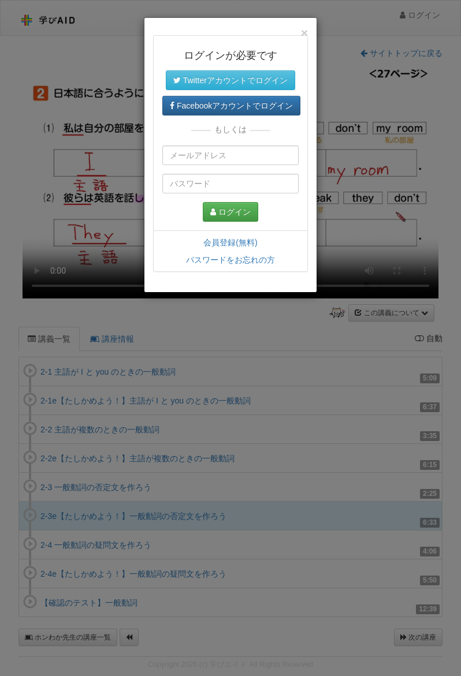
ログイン (230, 211)
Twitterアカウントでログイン (230, 80)
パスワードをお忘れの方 (230, 259)
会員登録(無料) (230, 242)
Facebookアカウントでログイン (231, 105)
